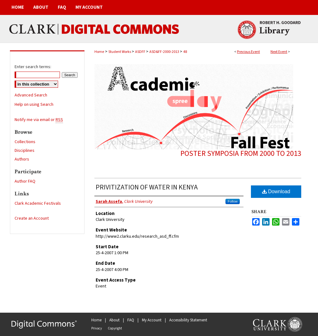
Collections (25, 142)
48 (185, 51)
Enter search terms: (33, 67)
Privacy (96, 328)
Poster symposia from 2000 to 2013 (240, 153)
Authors (22, 159)
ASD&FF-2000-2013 (164, 51)
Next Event (278, 51)
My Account (151, 320)
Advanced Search (31, 95)
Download (276, 191)
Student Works (120, 51)
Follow (233, 201)
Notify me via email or (39, 120)
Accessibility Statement (188, 320)
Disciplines (24, 150)
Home (99, 51)
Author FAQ (25, 181)
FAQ (130, 320)
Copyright (115, 328)
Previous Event (248, 51)
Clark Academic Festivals (38, 203)
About (114, 320)
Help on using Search (34, 104)
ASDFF (140, 51)
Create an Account (32, 218)
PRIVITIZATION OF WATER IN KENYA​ (147, 187)
